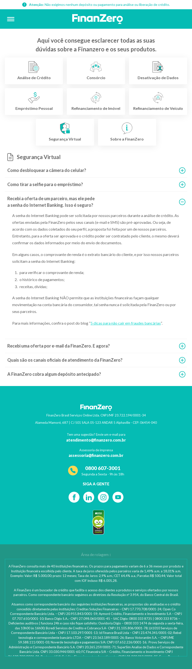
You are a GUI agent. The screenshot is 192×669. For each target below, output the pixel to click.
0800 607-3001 (102, 468)
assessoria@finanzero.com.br (96, 455)
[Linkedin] (88, 497)
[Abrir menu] (11, 19)
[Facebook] (74, 497)
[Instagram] (103, 497)
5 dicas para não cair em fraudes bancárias (126, 323)
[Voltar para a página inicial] (97, 19)
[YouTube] (117, 497)
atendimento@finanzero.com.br (96, 440)
